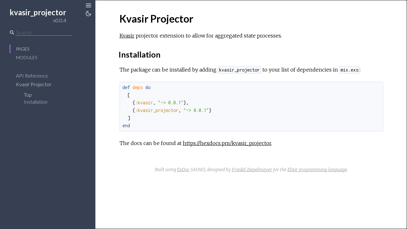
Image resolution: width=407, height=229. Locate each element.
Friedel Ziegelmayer (252, 169)
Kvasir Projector (34, 84)
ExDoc (183, 169)
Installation (35, 102)
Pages (22, 49)
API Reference (32, 76)
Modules (26, 57)
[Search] (44, 32)
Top (28, 95)
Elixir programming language (317, 169)
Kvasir (127, 35)
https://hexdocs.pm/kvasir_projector (227, 143)
